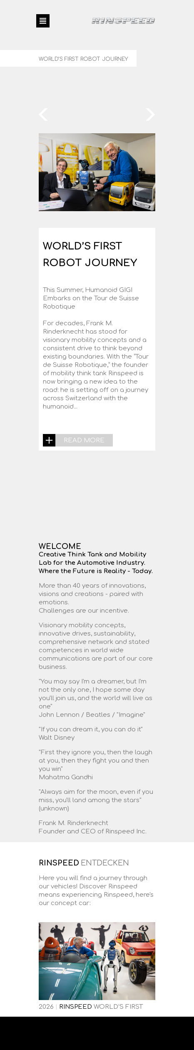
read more (84, 440)
